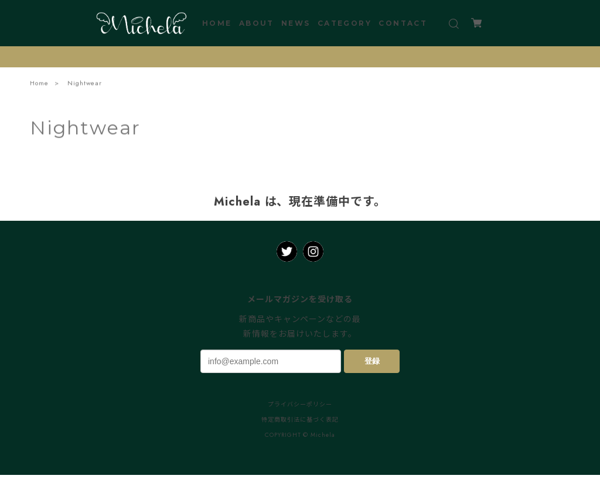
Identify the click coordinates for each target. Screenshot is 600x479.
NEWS (296, 23)
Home (39, 83)
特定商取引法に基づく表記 (300, 419)
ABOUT (256, 23)
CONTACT (403, 23)
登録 (372, 361)
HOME (217, 23)
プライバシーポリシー (300, 404)
